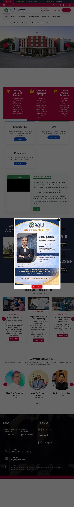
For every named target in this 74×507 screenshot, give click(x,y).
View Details (37, 287)
